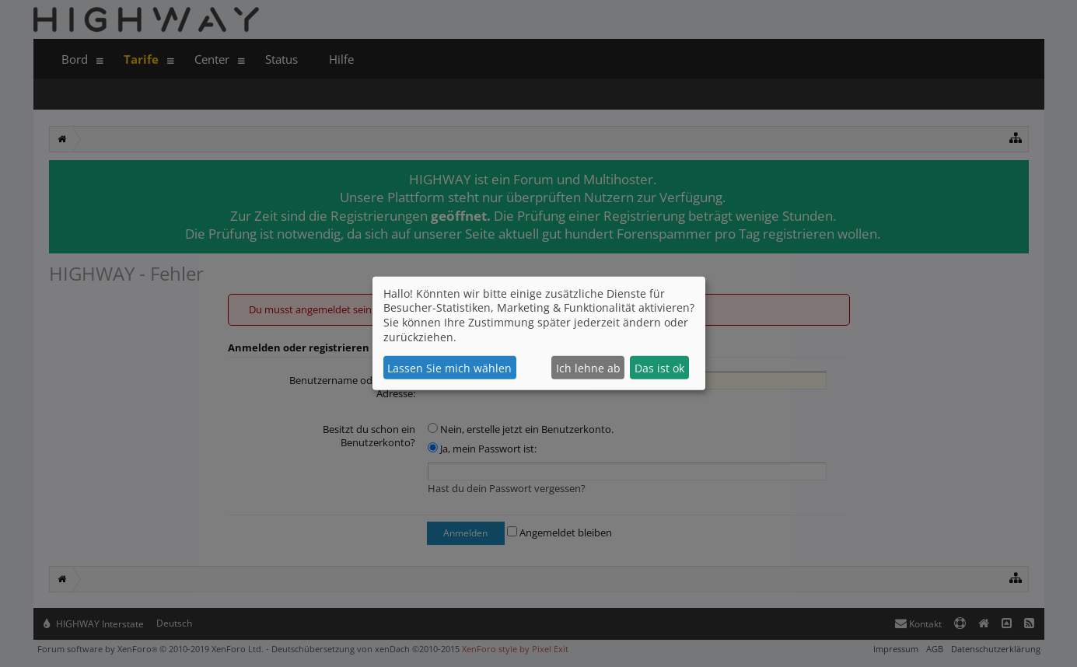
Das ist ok (659, 368)
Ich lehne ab (588, 368)
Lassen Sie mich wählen (449, 368)
